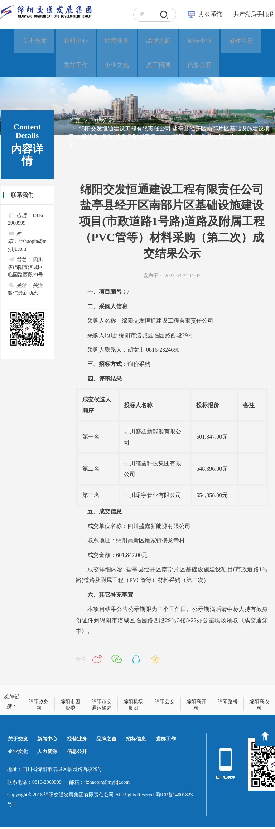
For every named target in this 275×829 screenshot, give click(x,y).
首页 (74, 122)
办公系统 (210, 14)
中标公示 (102, 122)
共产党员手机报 (251, 14)
